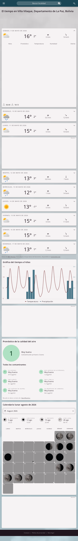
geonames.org (55, 257)
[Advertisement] (39, 20)
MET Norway (12, 257)
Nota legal (51, 533)
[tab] (39, 34)
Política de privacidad (38, 533)
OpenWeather (25, 398)
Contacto (26, 533)
